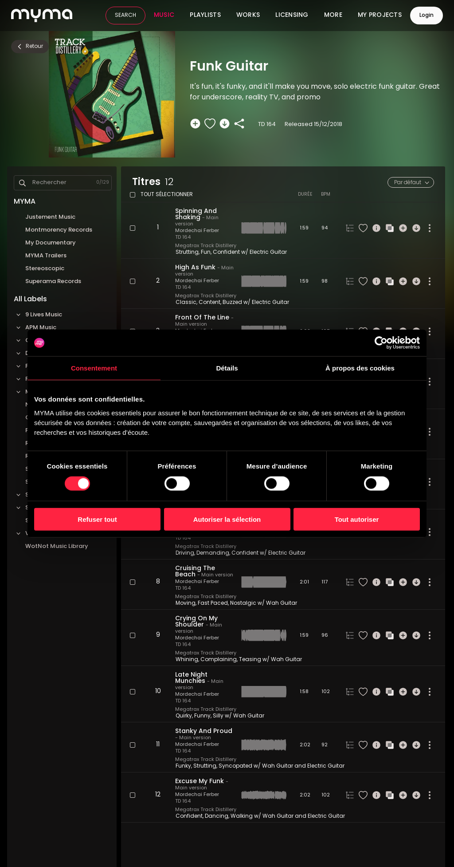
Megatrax (34, 392)
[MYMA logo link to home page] (41, 15)
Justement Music (50, 217)
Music (164, 15)
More (333, 15)
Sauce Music (43, 469)
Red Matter (41, 443)
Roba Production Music (59, 456)
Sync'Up (37, 521)
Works (248, 15)
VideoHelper (37, 533)
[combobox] (410, 182)
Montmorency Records (58, 230)
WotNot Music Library (56, 546)
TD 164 (183, 237)
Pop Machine (44, 431)
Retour (29, 46)
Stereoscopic (44, 269)
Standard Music (42, 507)
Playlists (205, 15)
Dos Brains (34, 353)
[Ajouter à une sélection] (195, 123)
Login (426, 15)
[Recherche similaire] (389, 228)
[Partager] (239, 123)
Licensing (292, 15)
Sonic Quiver (43, 482)
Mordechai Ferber (197, 231)
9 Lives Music (38, 314)
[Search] (22, 183)
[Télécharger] (224, 123)
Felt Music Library (45, 366)
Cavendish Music (44, 340)
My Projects (380, 15)
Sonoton (32, 495)
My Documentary (50, 243)
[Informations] (376, 228)
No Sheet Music (47, 405)
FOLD (27, 379)
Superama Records (53, 281)
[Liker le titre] (209, 123)
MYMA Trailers (46, 256)
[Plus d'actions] (429, 228)
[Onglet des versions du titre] (349, 228)
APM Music (35, 327)
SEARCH (125, 15)
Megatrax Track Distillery (205, 246)
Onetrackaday (46, 418)
